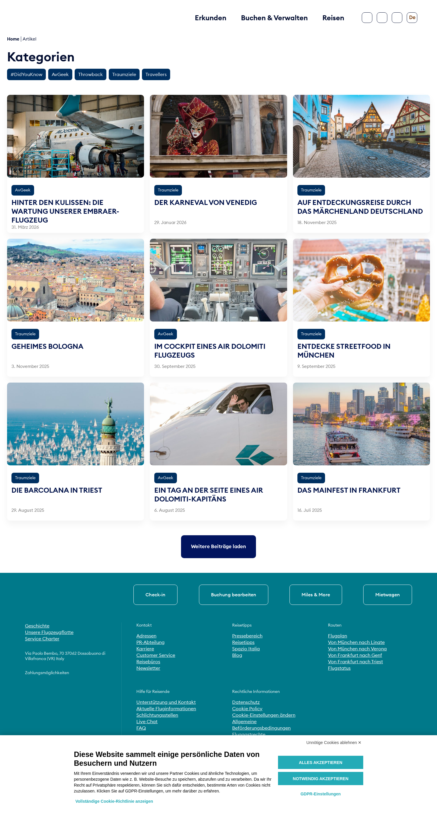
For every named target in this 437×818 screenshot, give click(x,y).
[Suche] (382, 18)
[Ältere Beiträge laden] (218, 546)
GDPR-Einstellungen (320, 794)
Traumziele (124, 74)
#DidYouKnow (26, 74)
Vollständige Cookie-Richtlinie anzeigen (114, 801)
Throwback (90, 74)
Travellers (156, 74)
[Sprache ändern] (412, 17)
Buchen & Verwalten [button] (274, 17)
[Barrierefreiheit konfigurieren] (397, 17)
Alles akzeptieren (320, 762)
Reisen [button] (333, 17)
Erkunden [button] (210, 17)
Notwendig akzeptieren (320, 778)
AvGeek (60, 74)
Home (13, 39)
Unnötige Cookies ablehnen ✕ (334, 742)
